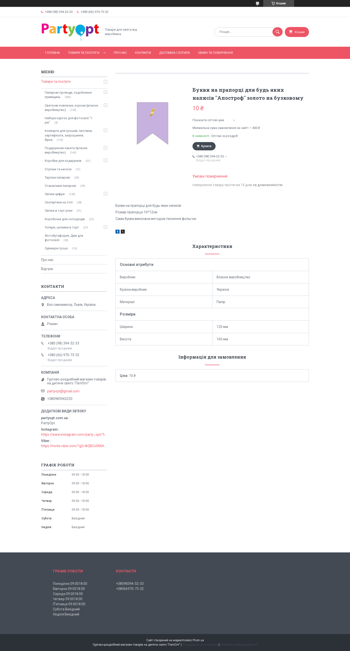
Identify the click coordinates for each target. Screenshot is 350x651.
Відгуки (47, 269)
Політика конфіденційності (238, 644)
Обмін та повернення (215, 52)
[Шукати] (277, 31)
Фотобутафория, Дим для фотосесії (64, 238)
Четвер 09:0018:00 (67, 599)
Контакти (143, 52)
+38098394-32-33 (130, 584)
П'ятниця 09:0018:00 (69, 604)
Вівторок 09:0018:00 (69, 589)
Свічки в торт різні (58, 210)
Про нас (120, 52)
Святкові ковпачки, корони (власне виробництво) (71, 108)
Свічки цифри (55, 194)
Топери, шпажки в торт (62, 227)
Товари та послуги (83, 52)
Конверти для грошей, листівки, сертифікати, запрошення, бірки (69, 135)
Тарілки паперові (57, 177)
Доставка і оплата (174, 52)
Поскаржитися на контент (200, 644)
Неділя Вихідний (66, 614)
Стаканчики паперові (60, 186)
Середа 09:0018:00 (68, 594)
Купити (206, 146)
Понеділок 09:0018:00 (70, 584)
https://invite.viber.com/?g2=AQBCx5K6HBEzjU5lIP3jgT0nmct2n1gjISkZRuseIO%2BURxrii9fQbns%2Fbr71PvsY (74, 446)
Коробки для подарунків (63, 161)
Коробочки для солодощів (65, 219)
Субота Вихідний (66, 609)
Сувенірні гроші (56, 248)
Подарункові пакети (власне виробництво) (66, 150)
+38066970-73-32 (130, 589)
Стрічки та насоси (58, 169)
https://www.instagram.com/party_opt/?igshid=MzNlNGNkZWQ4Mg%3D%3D (74, 434)
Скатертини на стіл (59, 202)
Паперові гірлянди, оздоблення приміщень (68, 95)
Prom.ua (198, 640)
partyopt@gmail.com (63, 391)
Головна (52, 52)
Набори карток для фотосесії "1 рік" (68, 120)
